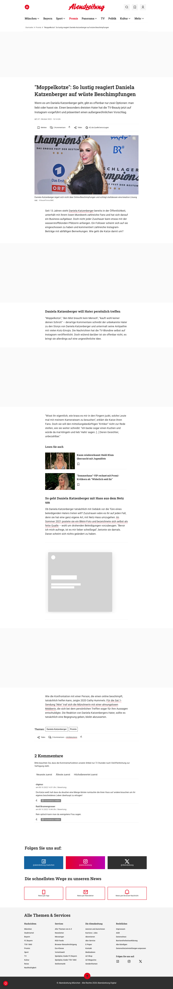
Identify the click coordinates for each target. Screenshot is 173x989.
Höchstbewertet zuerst (85, 774)
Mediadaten (90, 952)
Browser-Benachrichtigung (66, 944)
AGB (118, 933)
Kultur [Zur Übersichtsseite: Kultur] (124, 18)
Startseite (29, 27)
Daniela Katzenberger (81, 210)
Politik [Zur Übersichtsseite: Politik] (112, 18)
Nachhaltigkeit (30, 968)
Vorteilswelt (60, 952)
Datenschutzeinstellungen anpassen (131, 948)
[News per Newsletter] (85, 893)
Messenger (59, 937)
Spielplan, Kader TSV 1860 (65, 960)
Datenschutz (121, 937)
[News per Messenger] (43, 893)
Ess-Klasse (59, 948)
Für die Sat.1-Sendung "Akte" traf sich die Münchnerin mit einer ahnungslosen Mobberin (83, 704)
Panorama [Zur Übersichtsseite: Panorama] (88, 18)
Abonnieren (90, 937)
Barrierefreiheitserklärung (126, 941)
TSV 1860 (28, 944)
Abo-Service (90, 941)
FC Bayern (28, 941)
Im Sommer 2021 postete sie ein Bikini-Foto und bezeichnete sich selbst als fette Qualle (86, 521)
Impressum (120, 929)
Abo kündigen (121, 944)
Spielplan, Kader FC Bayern (66, 956)
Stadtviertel (29, 933)
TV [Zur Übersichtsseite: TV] (103, 18)
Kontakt (88, 948)
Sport (26, 952)
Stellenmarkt (60, 964)
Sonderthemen (91, 964)
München (28, 929)
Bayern (27, 937)
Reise (26, 964)
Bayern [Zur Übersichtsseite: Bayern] (47, 18)
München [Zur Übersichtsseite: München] (31, 18)
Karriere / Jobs (91, 933)
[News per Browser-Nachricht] (127, 893)
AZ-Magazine (90, 960)
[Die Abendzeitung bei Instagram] (85, 862)
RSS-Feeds (59, 941)
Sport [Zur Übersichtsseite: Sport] (59, 18)
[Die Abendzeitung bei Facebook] (43, 862)
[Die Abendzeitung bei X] (127, 862)
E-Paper (88, 944)
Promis (38, 27)
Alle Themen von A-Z (63, 929)
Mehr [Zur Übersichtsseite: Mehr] (138, 18)
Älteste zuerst (63, 774)
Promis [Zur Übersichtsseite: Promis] (73, 18)
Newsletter (59, 933)
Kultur (26, 960)
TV (25, 956)
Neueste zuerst (44, 774)
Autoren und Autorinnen (95, 929)
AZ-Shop (88, 956)
